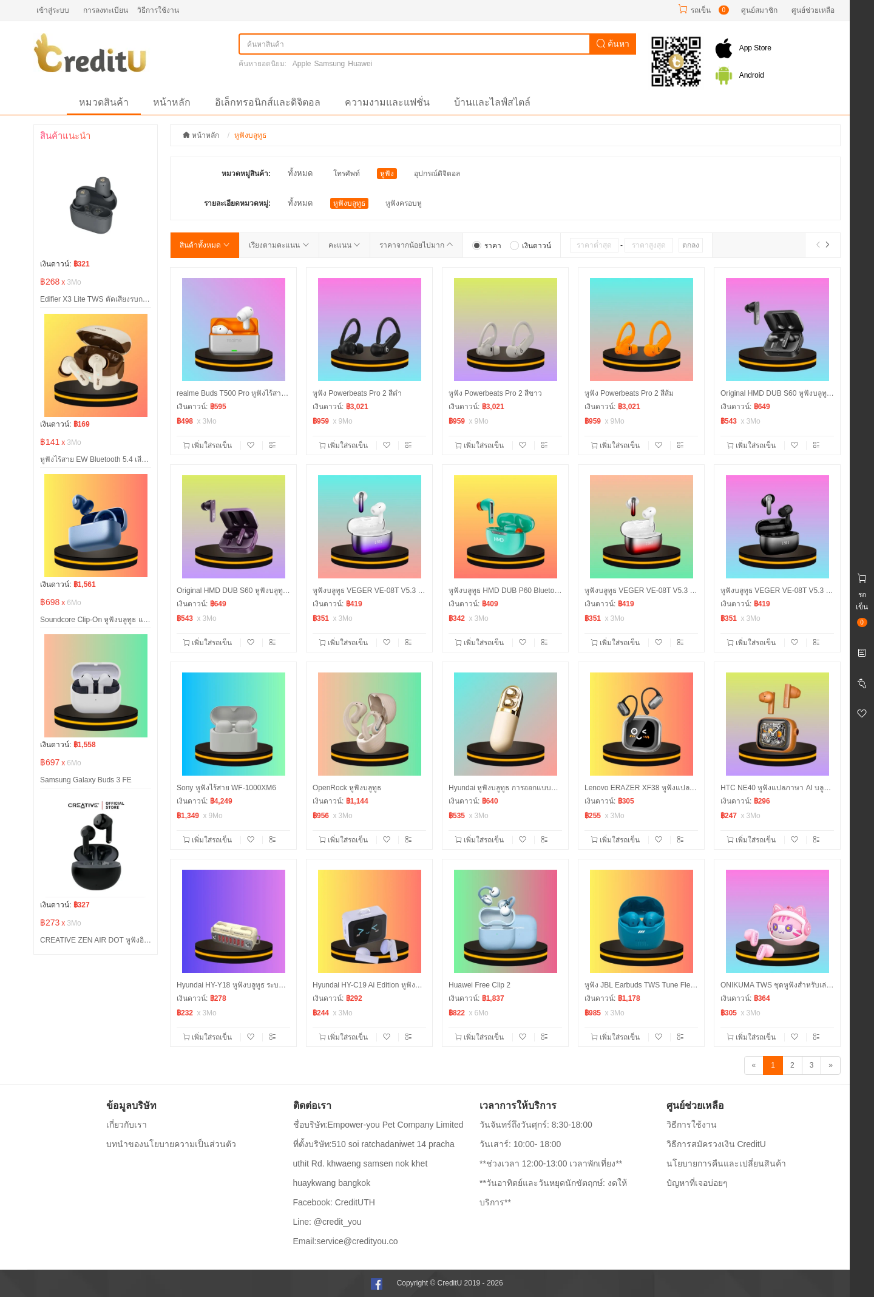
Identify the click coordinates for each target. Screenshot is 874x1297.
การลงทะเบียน (105, 10)
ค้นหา (613, 44)
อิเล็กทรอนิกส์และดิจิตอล (267, 102)
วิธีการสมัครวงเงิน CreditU (716, 1144)
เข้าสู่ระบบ (52, 10)
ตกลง (690, 245)
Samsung (329, 63)
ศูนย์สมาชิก (759, 10)
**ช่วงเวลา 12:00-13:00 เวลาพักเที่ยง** (550, 1163)
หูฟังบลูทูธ (349, 203)
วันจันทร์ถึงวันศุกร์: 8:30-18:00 (535, 1124)
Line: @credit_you (327, 1222)
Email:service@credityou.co (345, 1241)
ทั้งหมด (300, 173)
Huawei (360, 63)
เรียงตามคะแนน (279, 245)
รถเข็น (701, 10)
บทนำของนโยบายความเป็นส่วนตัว (171, 1144)
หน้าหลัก (172, 102)
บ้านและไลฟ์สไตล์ (492, 102)
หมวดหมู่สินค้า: (246, 173)
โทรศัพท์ (346, 173)
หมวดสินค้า (104, 102)
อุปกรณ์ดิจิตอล (437, 173)
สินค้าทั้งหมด (205, 245)
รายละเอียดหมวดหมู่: (237, 203)
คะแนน (344, 245)
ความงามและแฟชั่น (387, 102)
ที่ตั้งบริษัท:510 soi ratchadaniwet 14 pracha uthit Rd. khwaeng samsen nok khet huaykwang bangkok (374, 1163)
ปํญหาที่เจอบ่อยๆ (697, 1183)
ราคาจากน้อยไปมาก (416, 245)
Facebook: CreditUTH (334, 1202)
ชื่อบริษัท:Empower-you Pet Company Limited (378, 1124)
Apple (302, 63)
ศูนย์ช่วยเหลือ (813, 10)
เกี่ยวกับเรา (126, 1124)
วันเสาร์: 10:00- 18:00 (520, 1144)
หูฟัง (387, 173)
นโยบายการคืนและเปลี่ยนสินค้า (726, 1163)
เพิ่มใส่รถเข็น (208, 445)
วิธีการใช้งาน (158, 10)
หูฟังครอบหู (403, 203)
